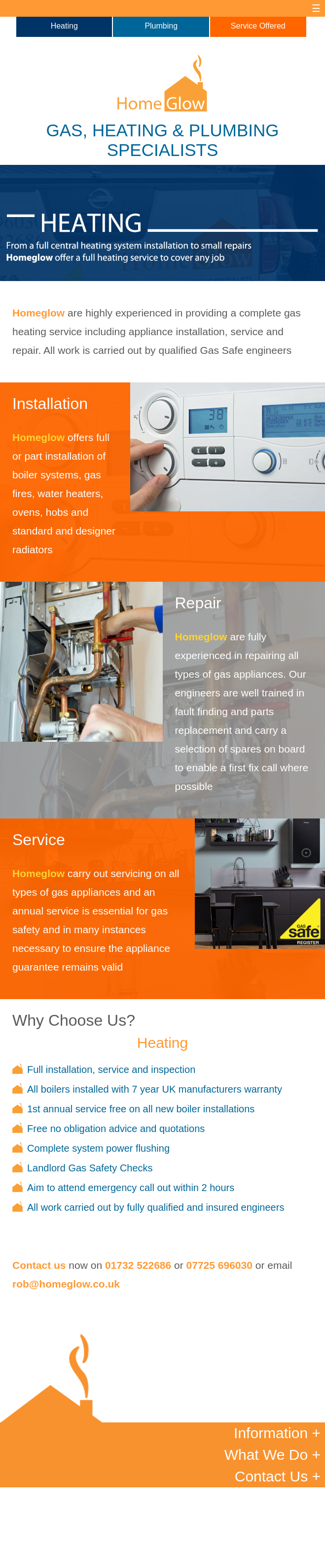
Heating (64, 26)
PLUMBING (234, 130)
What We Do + (272, 1455)
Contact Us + (278, 1476)
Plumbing (161, 26)
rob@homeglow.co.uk (66, 1284)
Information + (277, 1433)
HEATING (130, 130)
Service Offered (258, 26)
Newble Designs (203, 1533)
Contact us (39, 1265)
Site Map (221, 1526)
